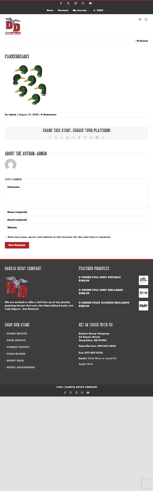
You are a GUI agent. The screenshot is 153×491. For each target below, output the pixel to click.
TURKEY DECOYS (18, 347)
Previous (142, 40)
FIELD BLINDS (16, 353)
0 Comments (49, 114)
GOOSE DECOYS (17, 333)
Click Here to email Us (102, 358)
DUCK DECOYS (16, 340)
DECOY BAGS (15, 360)
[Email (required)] (76, 220)
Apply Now (86, 364)
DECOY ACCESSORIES (21, 367)
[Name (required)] (76, 212)
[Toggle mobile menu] (146, 19)
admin (13, 114)
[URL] (76, 227)
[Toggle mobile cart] (140, 19)
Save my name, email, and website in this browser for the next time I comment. (59, 237)
